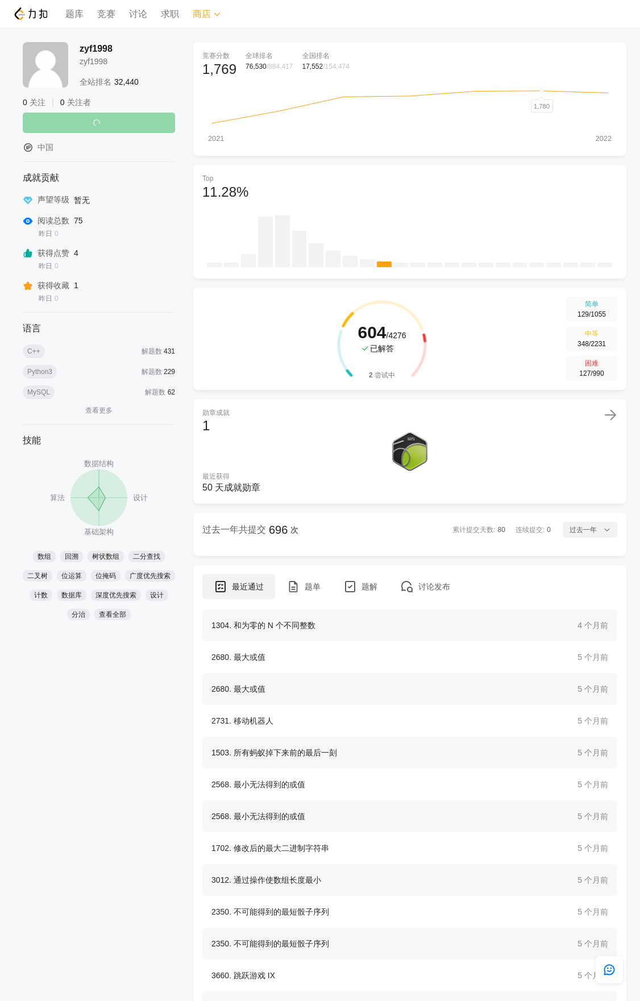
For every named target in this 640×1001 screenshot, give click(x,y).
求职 (170, 14)
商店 (207, 14)
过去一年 (590, 530)
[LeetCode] (30, 13)
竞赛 (106, 14)
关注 (99, 122)
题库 (74, 14)
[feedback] (609, 969)
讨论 (138, 14)
